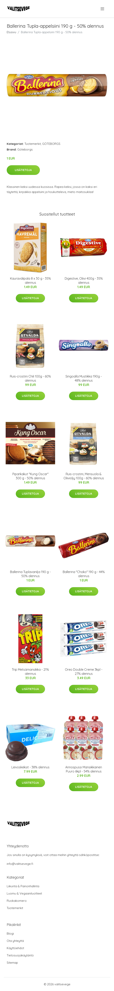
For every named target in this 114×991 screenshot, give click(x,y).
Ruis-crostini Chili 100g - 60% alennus (30, 378)
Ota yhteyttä (15, 941)
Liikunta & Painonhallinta (23, 886)
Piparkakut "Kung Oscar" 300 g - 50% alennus (30, 476)
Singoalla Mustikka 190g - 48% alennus (83, 378)
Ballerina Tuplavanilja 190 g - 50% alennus (30, 574)
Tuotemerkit (32, 144)
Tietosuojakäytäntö (20, 955)
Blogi (10, 933)
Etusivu (11, 32)
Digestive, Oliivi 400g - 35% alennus (84, 280)
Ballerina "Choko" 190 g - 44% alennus (84, 574)
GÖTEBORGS (51, 144)
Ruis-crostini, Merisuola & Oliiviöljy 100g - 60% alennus (84, 476)
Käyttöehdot (15, 948)
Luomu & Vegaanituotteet (24, 893)
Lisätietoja (23, 170)
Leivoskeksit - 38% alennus (30, 767)
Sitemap (12, 962)
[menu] (102, 9)
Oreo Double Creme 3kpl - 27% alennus (83, 672)
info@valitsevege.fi (20, 864)
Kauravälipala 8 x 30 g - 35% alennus (30, 280)
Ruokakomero (17, 901)
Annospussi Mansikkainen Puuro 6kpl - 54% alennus (83, 769)
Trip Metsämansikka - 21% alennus (30, 672)
